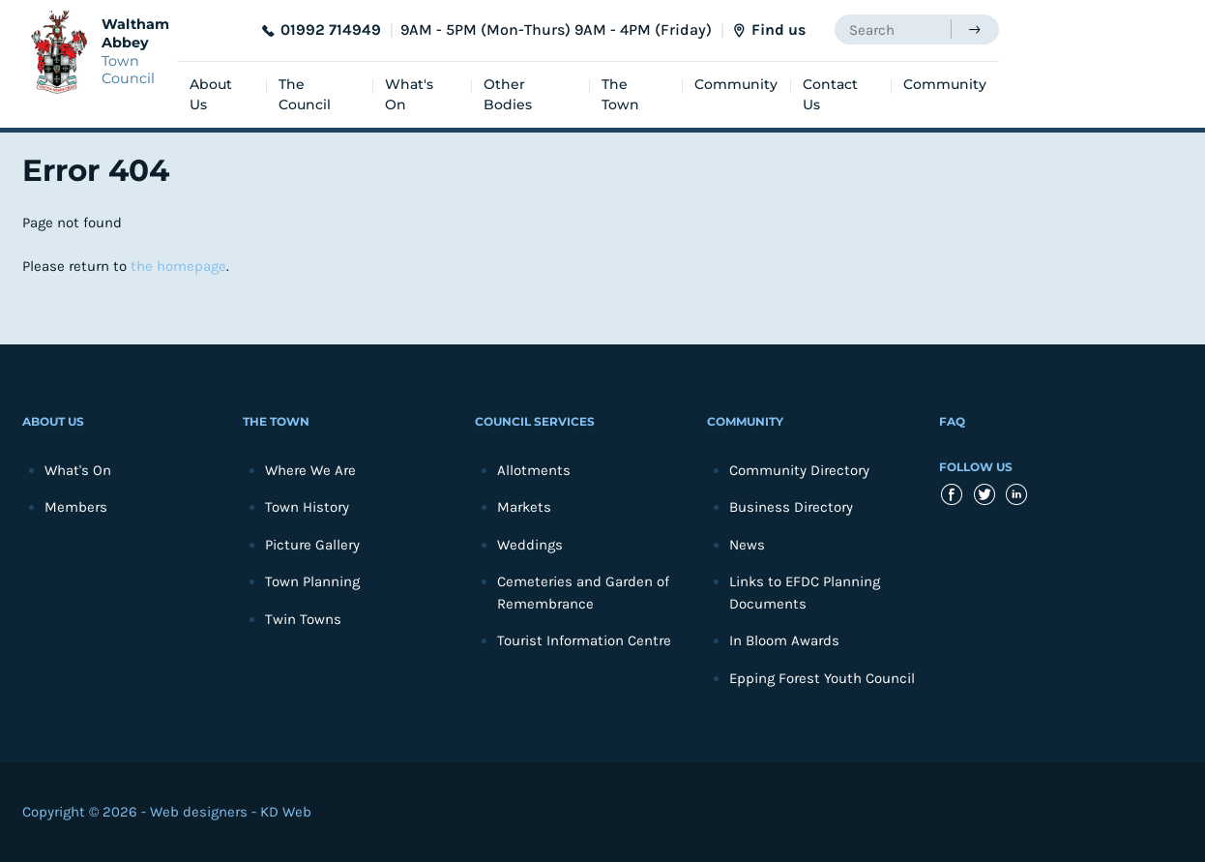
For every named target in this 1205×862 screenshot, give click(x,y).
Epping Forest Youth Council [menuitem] (822, 678)
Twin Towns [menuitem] (303, 619)
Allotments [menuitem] (534, 470)
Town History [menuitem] (307, 507)
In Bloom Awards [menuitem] (784, 640)
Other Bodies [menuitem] (508, 94)
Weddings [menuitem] (530, 544)
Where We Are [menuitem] (310, 470)
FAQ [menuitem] (952, 421)
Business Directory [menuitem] (791, 507)
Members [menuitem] (75, 507)
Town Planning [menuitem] (312, 581)
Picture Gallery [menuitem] (312, 544)
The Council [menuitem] (305, 94)
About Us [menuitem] (211, 94)
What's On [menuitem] (409, 94)
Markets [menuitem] (524, 507)
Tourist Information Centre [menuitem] (584, 640)
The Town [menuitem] (620, 94)
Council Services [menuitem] (535, 421)
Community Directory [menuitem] (799, 470)
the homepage (178, 266)
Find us (778, 29)
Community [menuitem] (736, 84)
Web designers (199, 811)
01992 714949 (330, 29)
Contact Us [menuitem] (830, 94)
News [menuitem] (747, 544)
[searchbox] (893, 30)
